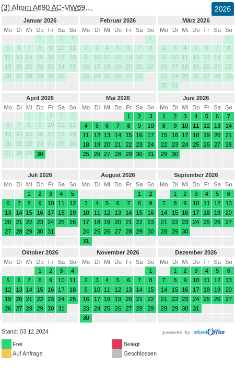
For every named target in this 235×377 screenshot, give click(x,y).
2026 (223, 9)
